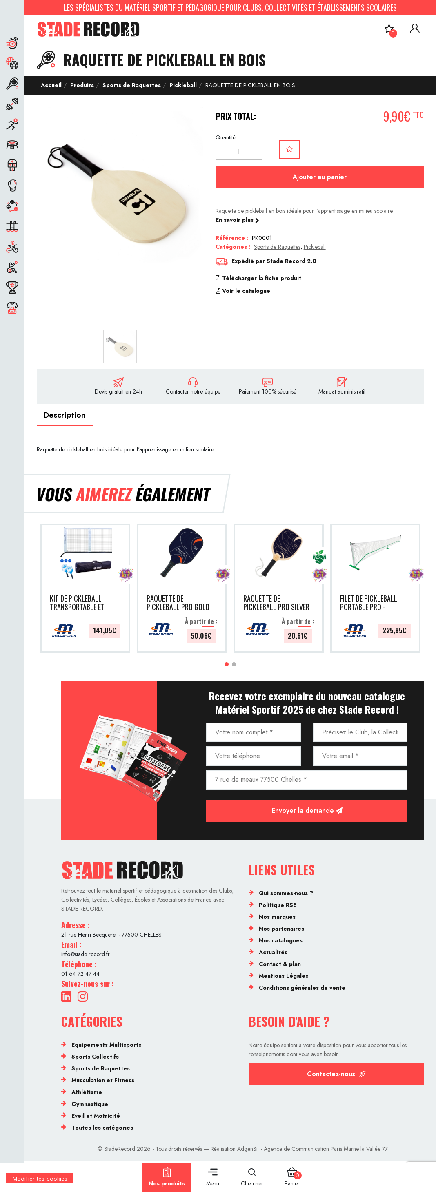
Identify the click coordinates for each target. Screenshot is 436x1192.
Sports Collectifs (95, 1058)
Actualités (273, 953)
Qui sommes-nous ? (286, 894)
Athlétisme (86, 1093)
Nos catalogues (281, 942)
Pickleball (183, 85)
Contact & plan (280, 965)
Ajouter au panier (320, 176)
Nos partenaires (281, 930)
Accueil (51, 85)
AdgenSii (248, 1150)
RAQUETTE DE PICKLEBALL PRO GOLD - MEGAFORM (178, 604)
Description (66, 415)
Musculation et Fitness (102, 1081)
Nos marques (277, 918)
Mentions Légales (283, 977)
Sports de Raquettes (131, 85)
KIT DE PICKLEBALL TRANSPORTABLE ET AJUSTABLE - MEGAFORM (77, 604)
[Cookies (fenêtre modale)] (39, 1186)
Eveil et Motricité (95, 1117)
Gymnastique (89, 1105)
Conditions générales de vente (302, 989)
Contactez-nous (336, 1075)
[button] (227, 665)
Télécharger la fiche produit (258, 278)
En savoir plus (237, 220)
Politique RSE (277, 906)
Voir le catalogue (243, 291)
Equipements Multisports (106, 1046)
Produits (82, 85)
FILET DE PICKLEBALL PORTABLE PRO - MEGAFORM (368, 604)
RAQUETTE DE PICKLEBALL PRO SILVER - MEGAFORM (276, 604)
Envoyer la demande (307, 811)
